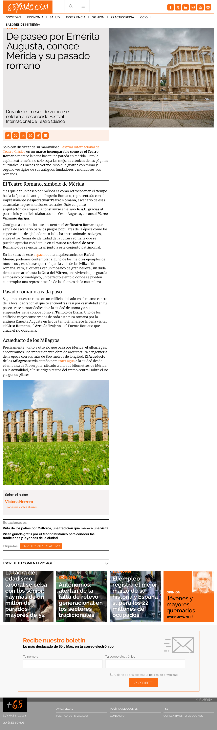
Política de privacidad (72, 715)
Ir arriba (204, 699)
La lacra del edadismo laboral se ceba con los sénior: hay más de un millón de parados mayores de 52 (26, 594)
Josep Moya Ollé (180, 617)
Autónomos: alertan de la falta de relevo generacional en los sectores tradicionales (81, 600)
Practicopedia (122, 18)
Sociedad (13, 18)
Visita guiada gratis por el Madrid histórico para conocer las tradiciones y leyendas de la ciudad (48, 536)
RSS (166, 708)
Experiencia (75, 18)
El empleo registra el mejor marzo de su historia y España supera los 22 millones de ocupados (135, 597)
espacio (40, 255)
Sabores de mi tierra (171, 18)
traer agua (66, 361)
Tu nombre (30, 656)
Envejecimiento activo (41, 546)
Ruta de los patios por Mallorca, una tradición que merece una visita (55, 528)
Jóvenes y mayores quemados (181, 604)
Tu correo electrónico (120, 656)
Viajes (12, 27)
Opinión (98, 18)
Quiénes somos (13, 722)
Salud (55, 18)
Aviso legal (64, 708)
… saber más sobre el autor (21, 507)
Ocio (144, 18)
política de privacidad (163, 674)
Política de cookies (124, 708)
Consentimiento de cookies (183, 715)
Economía (35, 18)
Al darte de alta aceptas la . (144, 674)
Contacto (117, 715)
